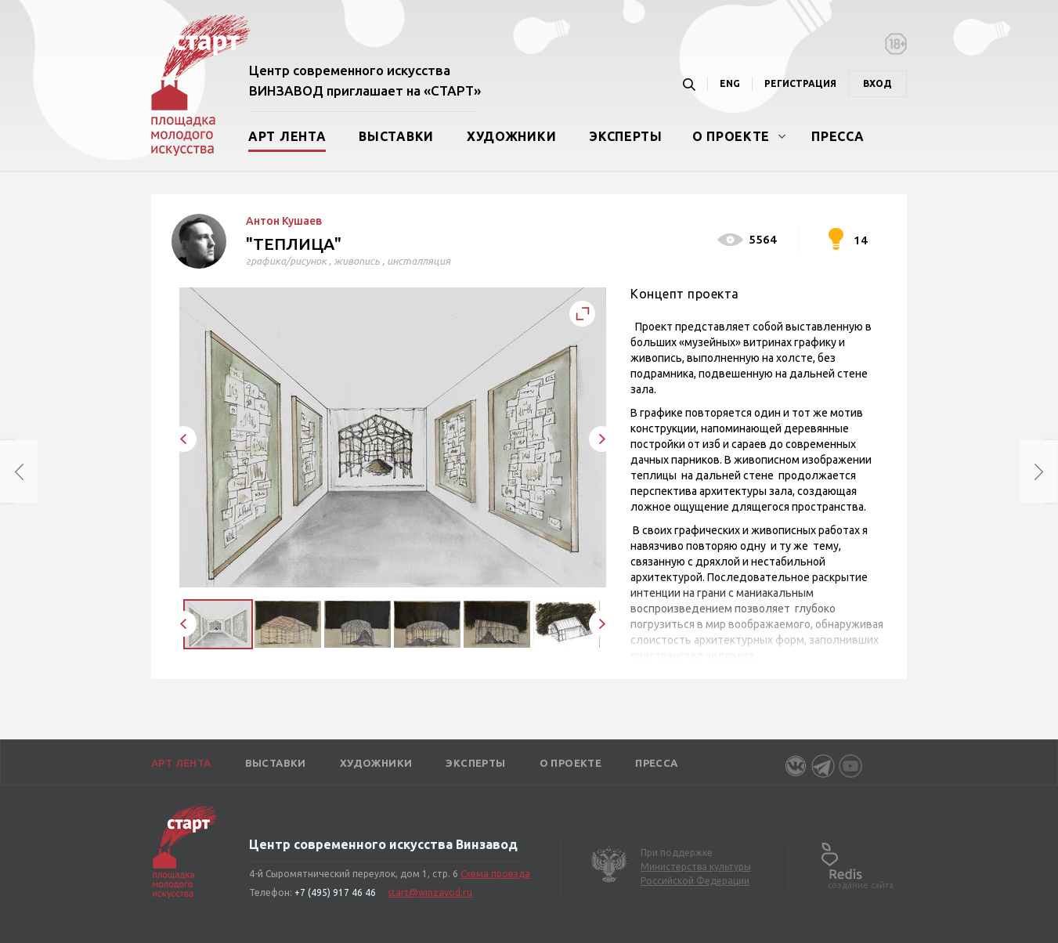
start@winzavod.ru (430, 892)
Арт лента (287, 136)
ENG (730, 83)
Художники (511, 136)
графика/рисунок (286, 260)
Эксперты (626, 136)
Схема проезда (495, 874)
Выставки (396, 136)
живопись (357, 260)
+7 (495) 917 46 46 (335, 892)
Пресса (837, 136)
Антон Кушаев (284, 221)
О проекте (731, 136)
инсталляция (418, 260)
